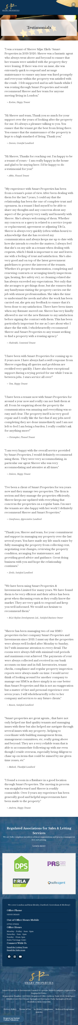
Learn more (39, 846)
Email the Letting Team (17, 947)
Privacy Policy (10, 1009)
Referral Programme (65, 1009)
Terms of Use (25, 1009)
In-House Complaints (43, 1009)
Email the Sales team (16, 950)
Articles (39, 1012)
